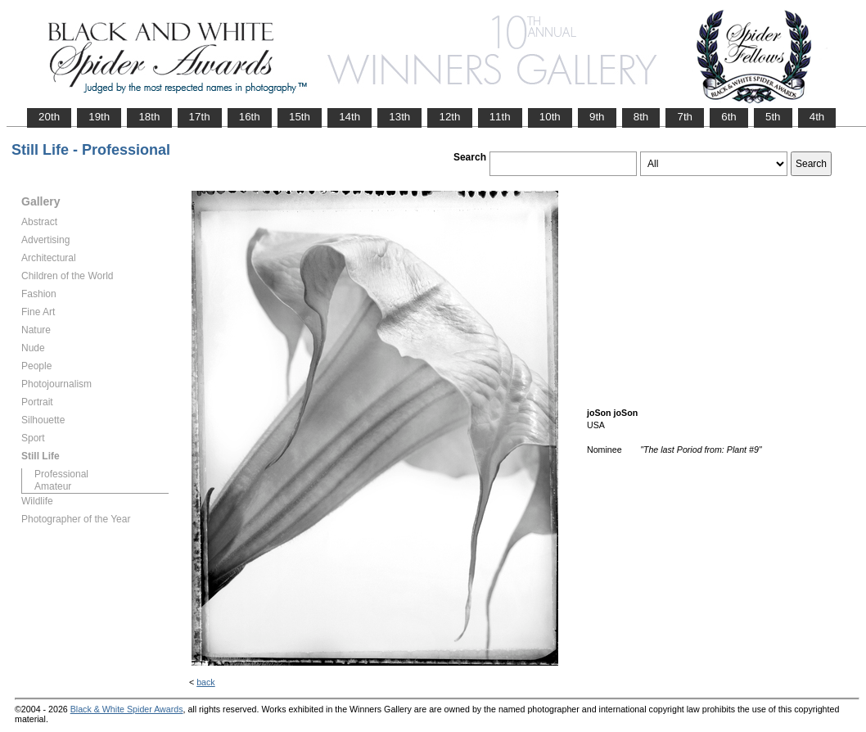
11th (500, 117)
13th (399, 117)
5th (773, 117)
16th (249, 117)
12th (449, 117)
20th (49, 117)
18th (149, 117)
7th (684, 117)
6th (729, 117)
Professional (61, 474)
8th (641, 117)
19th (99, 117)
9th (597, 117)
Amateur (52, 486)
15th (299, 117)
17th (199, 117)
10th (550, 117)
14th (349, 117)
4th (817, 117)
